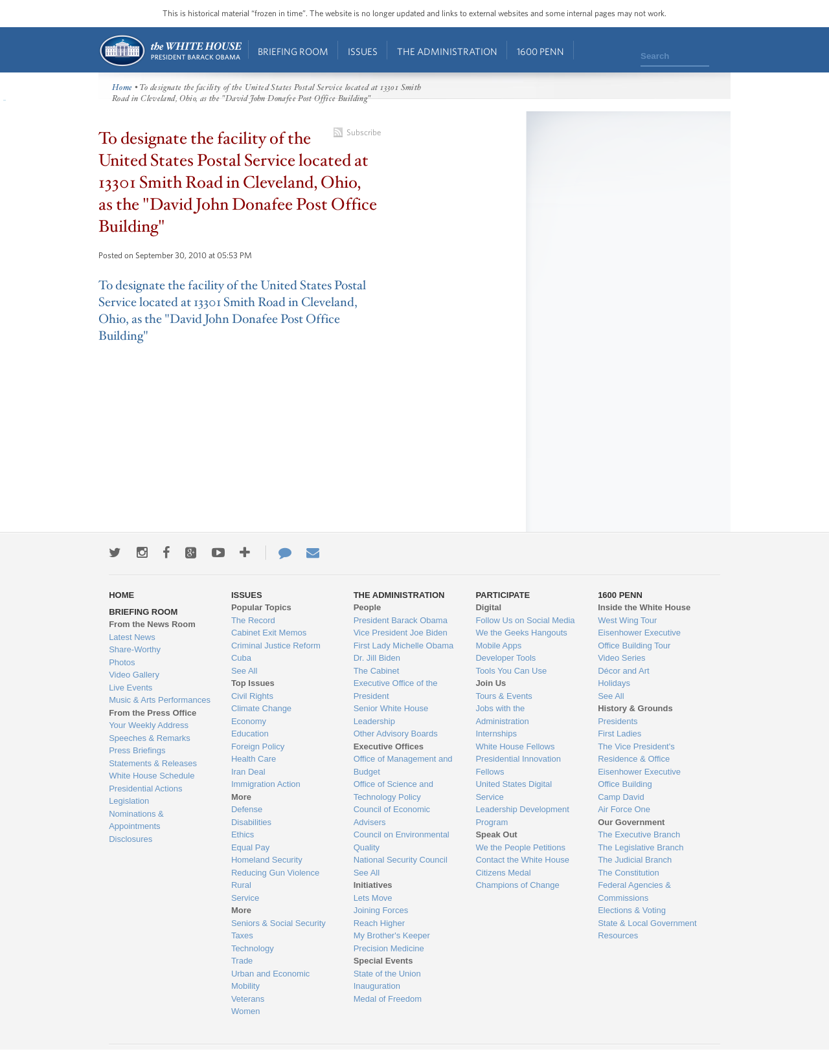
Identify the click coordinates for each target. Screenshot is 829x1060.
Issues (363, 51)
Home (170, 51)
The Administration (447, 51)
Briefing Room (293, 51)
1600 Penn (540, 51)
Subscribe (363, 132)
